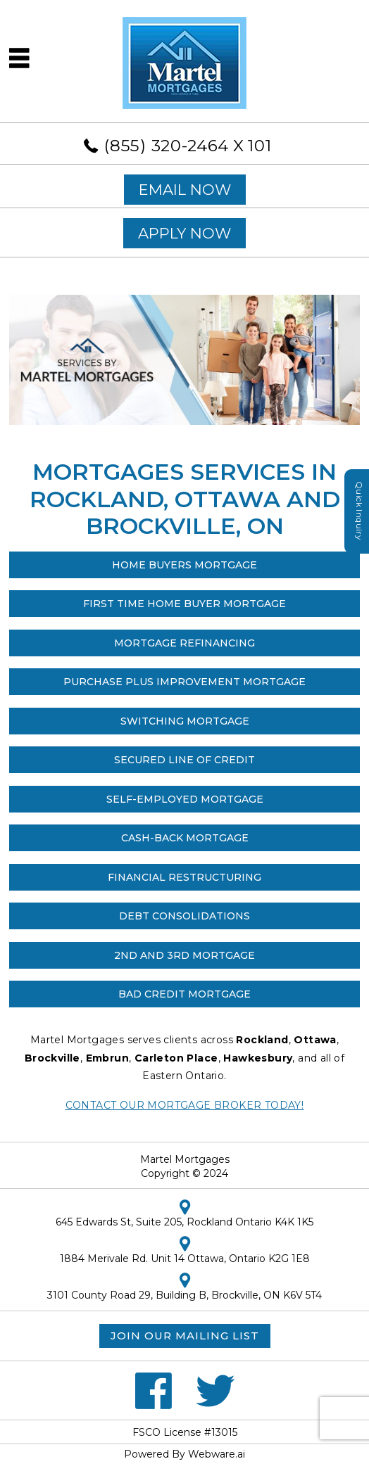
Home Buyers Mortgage (184, 565)
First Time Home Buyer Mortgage (184, 603)
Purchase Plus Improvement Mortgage (184, 681)
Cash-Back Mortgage (185, 838)
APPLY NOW (184, 233)
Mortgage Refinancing (184, 643)
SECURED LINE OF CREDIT (184, 759)
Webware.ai (216, 1454)
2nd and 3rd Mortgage (184, 955)
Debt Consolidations (184, 916)
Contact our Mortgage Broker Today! (184, 1105)
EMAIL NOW (185, 189)
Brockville (52, 1058)
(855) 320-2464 (166, 145)
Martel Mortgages (185, 1159)
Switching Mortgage (184, 721)
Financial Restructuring (184, 877)
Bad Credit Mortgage (184, 994)
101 (259, 145)
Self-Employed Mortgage (184, 799)
